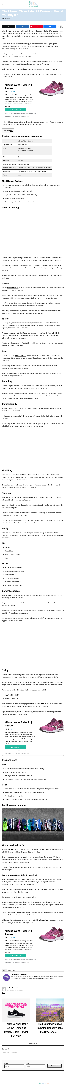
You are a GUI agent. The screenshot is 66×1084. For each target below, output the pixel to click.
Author (4, 970)
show (11, 130)
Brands (3, 992)
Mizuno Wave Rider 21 (39, 704)
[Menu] (3, 4)
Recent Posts (11, 970)
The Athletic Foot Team (19, 974)
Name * (7, 1063)
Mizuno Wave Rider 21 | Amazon (18, 86)
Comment (5, 1049)
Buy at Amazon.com (15, 110)
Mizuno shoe (43, 920)
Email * (28, 1063)
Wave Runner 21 (12, 288)
